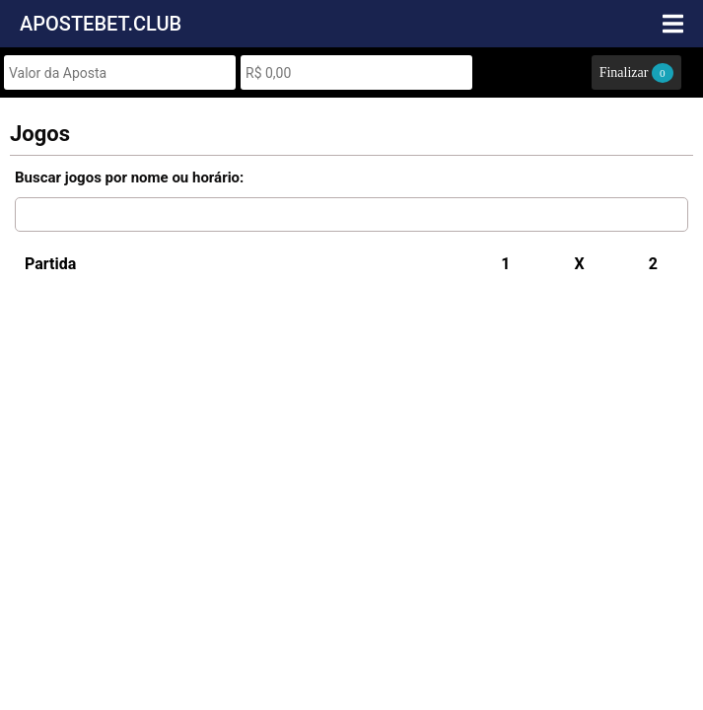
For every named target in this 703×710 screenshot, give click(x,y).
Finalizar (636, 73)
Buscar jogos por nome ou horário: (129, 177)
